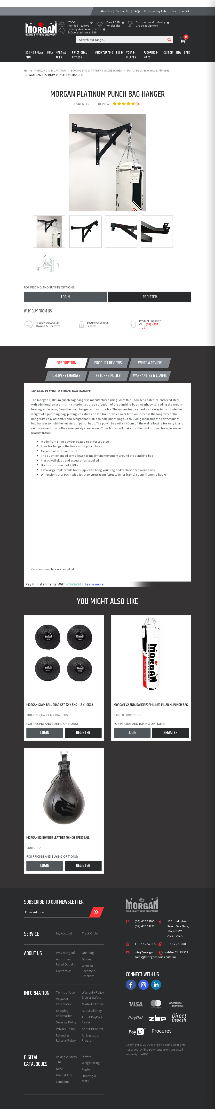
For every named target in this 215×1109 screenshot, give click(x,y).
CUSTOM (168, 52)
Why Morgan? (65, 953)
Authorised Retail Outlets (65, 962)
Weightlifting (91, 1063)
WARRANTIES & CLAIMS (150, 375)
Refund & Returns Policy (66, 1038)
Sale (187, 52)
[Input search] (121, 39)
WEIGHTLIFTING (104, 52)
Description (66, 363)
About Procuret (93, 1029)
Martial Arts (64, 1075)
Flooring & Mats (89, 1078)
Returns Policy (108, 375)
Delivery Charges (66, 375)
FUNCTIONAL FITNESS (79, 55)
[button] (91, 23)
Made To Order (93, 1004)
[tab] (66, 363)
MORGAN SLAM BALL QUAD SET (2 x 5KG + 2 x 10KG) (59, 705)
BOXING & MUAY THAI (34, 55)
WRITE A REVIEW (150, 363)
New (178, 52)
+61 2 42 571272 (145, 944)
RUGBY (119, 52)
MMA (50, 52)
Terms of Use (65, 992)
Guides (86, 959)
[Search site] (169, 39)
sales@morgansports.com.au (155, 957)
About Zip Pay (92, 1010)
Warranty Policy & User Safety (93, 995)
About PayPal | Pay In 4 (92, 1019)
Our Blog (88, 953)
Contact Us (64, 971)
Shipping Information (64, 1013)
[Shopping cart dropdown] (185, 39)
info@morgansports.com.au (154, 952)
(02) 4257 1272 (145, 926)
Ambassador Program (91, 1038)
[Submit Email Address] (96, 912)
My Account (64, 933)
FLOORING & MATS (151, 55)
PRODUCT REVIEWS (108, 363)
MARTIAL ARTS (61, 55)
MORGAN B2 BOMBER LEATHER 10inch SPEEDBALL (57, 838)
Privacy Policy (65, 1029)
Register (150, 297)
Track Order (90, 933)
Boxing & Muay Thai (66, 1059)
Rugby (86, 1069)
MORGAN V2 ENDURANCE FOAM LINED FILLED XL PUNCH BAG (151, 705)
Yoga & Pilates (131, 55)
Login (65, 297)
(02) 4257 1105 (148, 326)
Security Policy (66, 1022)
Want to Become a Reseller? (88, 971)
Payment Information (64, 1001)
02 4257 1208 (176, 944)
